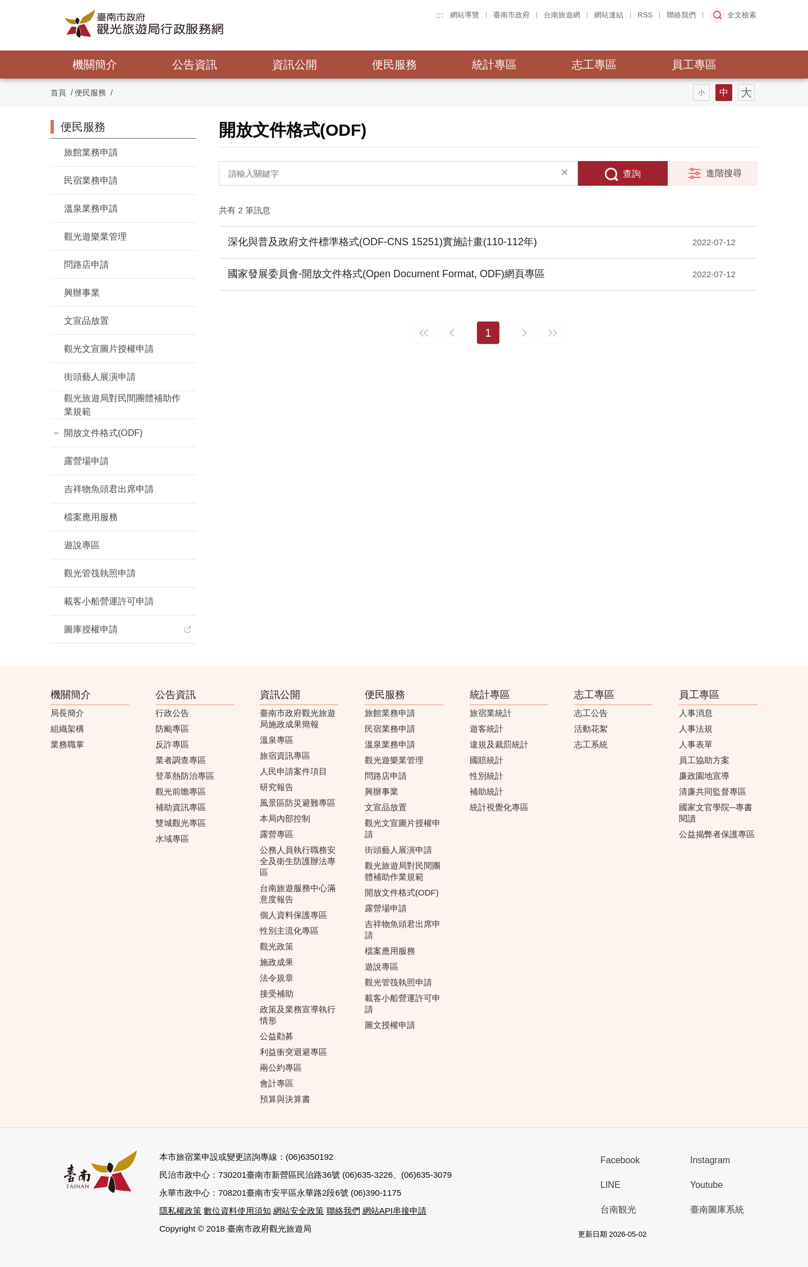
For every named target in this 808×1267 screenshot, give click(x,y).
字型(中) (723, 92)
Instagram (710, 1160)
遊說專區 (82, 545)
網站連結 (608, 15)
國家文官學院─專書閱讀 (715, 812)
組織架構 (67, 728)
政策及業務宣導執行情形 (298, 1014)
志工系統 (591, 744)
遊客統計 (486, 728)
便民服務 (394, 64)
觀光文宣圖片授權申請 (109, 349)
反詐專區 (172, 744)
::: (439, 15)
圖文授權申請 (390, 1025)
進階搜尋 (724, 173)
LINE (610, 1185)
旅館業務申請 (91, 152)
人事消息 (696, 713)
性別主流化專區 (289, 930)
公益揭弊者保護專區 (717, 834)
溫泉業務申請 (91, 208)
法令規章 (276, 978)
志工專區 (594, 64)
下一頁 (524, 333)
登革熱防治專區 (184, 776)
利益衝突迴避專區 (293, 1052)
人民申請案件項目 (293, 771)
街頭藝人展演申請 (100, 377)
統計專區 (494, 64)
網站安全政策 (298, 1210)
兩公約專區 (281, 1067)
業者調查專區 (180, 760)
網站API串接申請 (394, 1210)
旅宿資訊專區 (285, 755)
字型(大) (746, 92)
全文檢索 (741, 15)
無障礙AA (714, 1234)
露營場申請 (86, 461)
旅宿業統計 (491, 713)
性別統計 (486, 776)
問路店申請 (86, 264)
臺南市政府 (511, 15)
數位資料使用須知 (237, 1210)
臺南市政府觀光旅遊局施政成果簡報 (298, 718)
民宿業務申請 (91, 180)
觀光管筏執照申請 (100, 573)
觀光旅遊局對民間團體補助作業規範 (122, 404)
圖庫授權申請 (91, 629)
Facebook (620, 1160)
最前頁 (424, 333)
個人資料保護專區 (293, 915)
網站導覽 (464, 15)
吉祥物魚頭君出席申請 (109, 489)
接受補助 (276, 993)
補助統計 (486, 791)
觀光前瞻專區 (180, 791)
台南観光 (618, 1209)
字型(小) (701, 92)
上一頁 (452, 333)
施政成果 (276, 962)
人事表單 (696, 744)
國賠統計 (486, 760)
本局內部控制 (285, 818)
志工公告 (591, 713)
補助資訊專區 (180, 807)
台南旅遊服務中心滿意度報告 (298, 893)
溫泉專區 (276, 740)
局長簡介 (67, 713)
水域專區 (172, 838)
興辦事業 (82, 292)
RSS (645, 15)
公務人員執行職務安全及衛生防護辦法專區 (298, 861)
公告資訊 (194, 64)
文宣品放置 (86, 320)
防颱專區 (172, 728)
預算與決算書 (285, 1099)
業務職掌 (67, 744)
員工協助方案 (704, 760)
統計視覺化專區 (499, 807)
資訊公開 (294, 64)
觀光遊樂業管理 (95, 236)
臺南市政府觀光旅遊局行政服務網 (175, 23)
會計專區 (276, 1083)
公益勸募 (276, 1036)
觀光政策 (276, 946)
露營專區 (276, 834)
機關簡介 (94, 64)
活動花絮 (591, 728)
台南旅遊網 (562, 15)
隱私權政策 (180, 1210)
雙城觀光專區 (180, 823)
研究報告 (276, 787)
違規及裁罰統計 (499, 744)
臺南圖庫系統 (717, 1209)
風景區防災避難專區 (298, 802)
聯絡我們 (681, 15)
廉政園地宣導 (704, 776)
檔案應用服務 (91, 517)
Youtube (706, 1185)
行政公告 (172, 713)
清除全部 (564, 173)
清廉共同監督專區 (712, 791)
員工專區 (694, 64)
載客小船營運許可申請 (109, 601)
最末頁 (552, 333)
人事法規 (696, 728)
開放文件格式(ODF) (103, 433)
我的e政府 (674, 1234)
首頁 (58, 92)
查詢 (632, 173)
